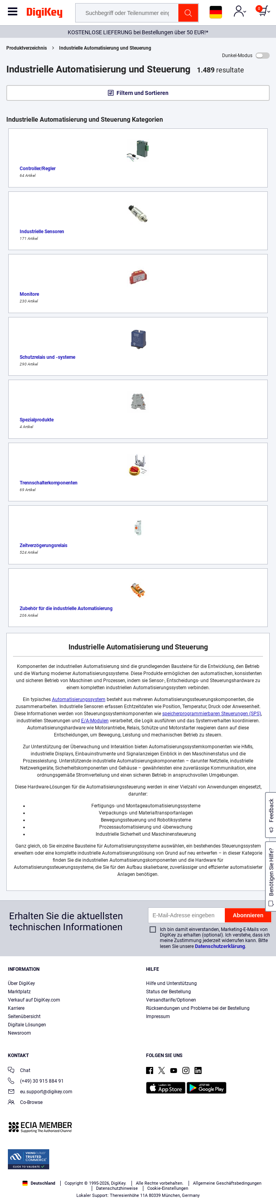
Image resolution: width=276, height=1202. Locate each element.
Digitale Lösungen (27, 1025)
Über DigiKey (21, 983)
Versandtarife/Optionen (171, 1000)
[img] (44, 14)
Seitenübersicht (24, 1016)
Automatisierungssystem (79, 699)
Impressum (158, 1016)
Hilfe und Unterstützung (171, 983)
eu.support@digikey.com (40, 1092)
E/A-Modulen (95, 720)
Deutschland (38, 1183)
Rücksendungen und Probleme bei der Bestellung (198, 1008)
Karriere (16, 1008)
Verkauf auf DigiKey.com (34, 1000)
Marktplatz (19, 991)
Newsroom (19, 1033)
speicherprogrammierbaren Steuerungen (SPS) (211, 713)
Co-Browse (25, 1103)
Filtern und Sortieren (143, 93)
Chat (19, 1071)
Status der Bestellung (168, 991)
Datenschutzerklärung (220, 946)
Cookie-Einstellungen (167, 1188)
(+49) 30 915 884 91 (36, 1081)
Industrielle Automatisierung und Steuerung (105, 48)
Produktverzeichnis (26, 48)
